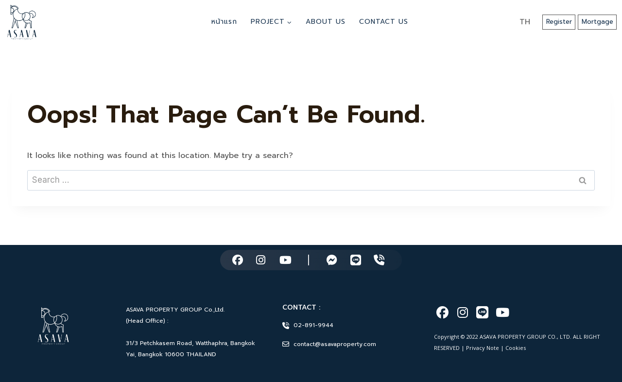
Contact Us (383, 22)
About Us (326, 22)
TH (524, 22)
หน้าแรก (224, 22)
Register (559, 21)
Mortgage (597, 21)
